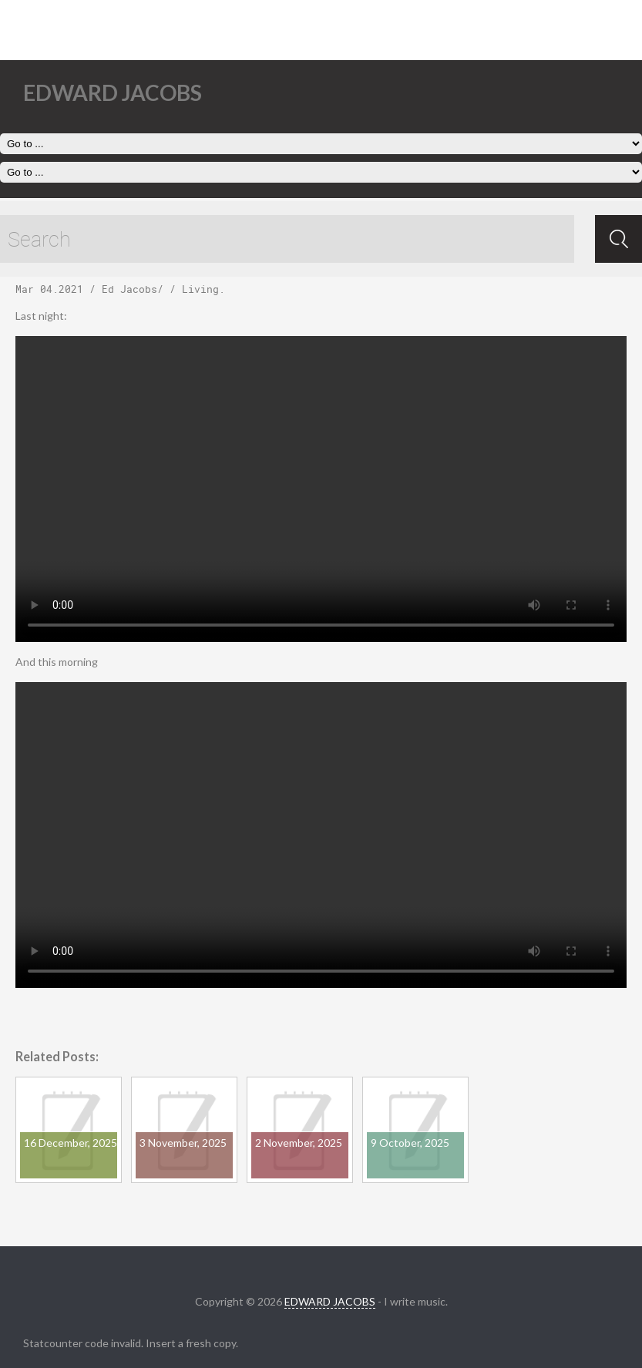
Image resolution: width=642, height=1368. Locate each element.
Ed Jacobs (129, 289)
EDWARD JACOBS (329, 1301)
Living (200, 289)
